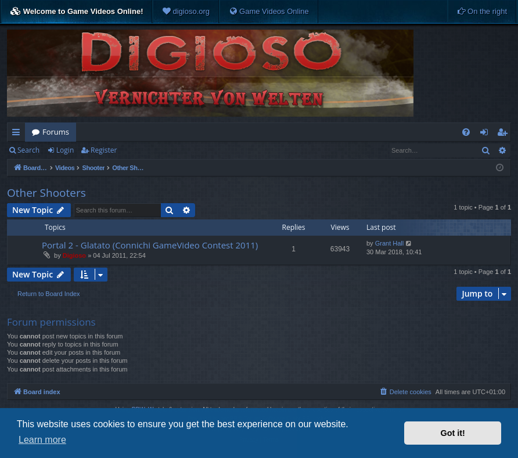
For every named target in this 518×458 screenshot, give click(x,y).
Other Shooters (46, 192)
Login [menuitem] (486, 134)
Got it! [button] (453, 433)
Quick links (18, 134)
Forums (55, 132)
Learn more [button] (42, 440)
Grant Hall (389, 243)
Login (65, 150)
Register (104, 150)
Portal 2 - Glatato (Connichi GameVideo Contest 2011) (150, 245)
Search (28, 150)
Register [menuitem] (504, 134)
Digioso (74, 255)
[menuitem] (186, 11)
